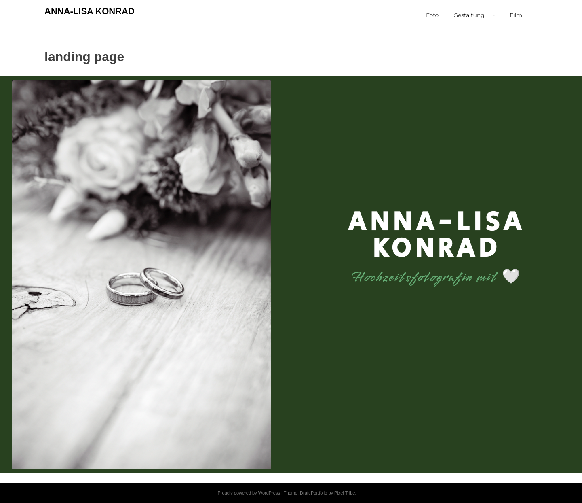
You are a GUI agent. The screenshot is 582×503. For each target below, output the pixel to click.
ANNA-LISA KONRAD (89, 11)
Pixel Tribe (344, 492)
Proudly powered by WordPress (248, 492)
